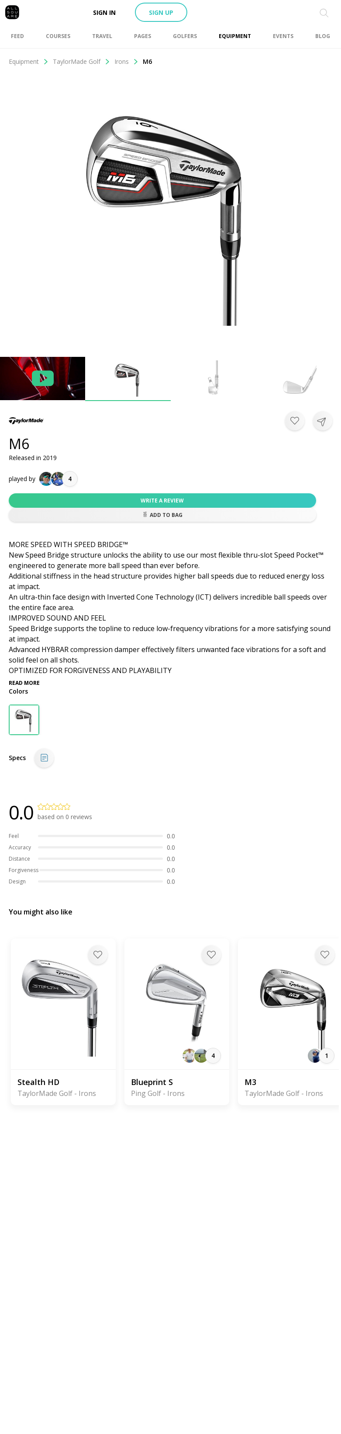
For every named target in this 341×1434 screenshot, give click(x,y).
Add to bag (162, 515)
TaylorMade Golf (81, 61)
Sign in (104, 12)
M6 (147, 61)
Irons (126, 61)
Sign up (161, 12)
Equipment (28, 61)
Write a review (162, 500)
